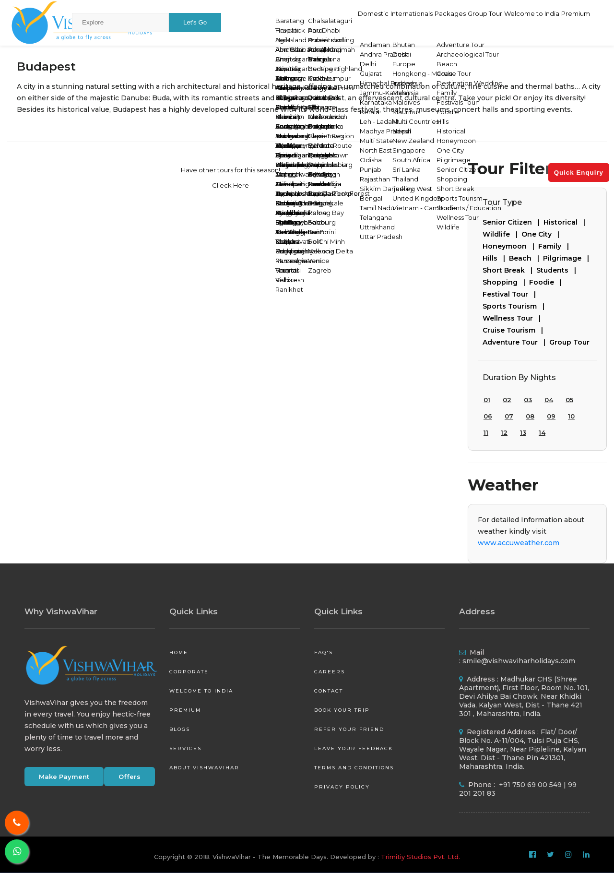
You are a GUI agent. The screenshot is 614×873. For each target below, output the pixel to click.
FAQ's (323, 652)
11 (486, 432)
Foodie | (547, 282)
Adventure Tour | (516, 342)
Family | (555, 246)
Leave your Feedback (353, 748)
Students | (558, 270)
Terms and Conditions (354, 768)
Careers (329, 672)
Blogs (179, 729)
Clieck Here (230, 185)
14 (542, 432)
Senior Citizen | (513, 222)
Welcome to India (515, 22)
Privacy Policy (342, 787)
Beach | (526, 258)
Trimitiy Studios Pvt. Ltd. (420, 857)
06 (488, 416)
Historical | (566, 222)
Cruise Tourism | (515, 330)
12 (504, 432)
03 (528, 400)
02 (507, 400)
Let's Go (195, 22)
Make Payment (64, 776)
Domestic (306, 22)
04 (548, 400)
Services (185, 748)
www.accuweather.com (518, 542)
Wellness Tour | (513, 318)
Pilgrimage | (568, 258)
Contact (328, 691)
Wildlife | (502, 234)
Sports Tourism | (515, 306)
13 (523, 432)
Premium (571, 22)
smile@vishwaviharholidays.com (518, 661)
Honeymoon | (510, 246)
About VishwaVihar (204, 768)
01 (487, 400)
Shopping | (506, 282)
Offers (129, 776)
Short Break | (509, 270)
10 (571, 416)
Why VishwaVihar (60, 611)
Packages (408, 22)
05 (569, 400)
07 (509, 416)
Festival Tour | (511, 294)
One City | (542, 234)
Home (178, 652)
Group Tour (455, 22)
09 (551, 416)
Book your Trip (342, 710)
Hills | (496, 258)
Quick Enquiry (578, 172)
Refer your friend (349, 729)
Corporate (189, 672)
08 (530, 416)
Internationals (357, 22)
